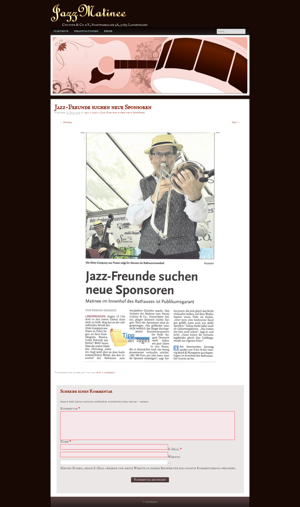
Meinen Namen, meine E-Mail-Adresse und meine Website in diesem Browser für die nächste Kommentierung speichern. (148, 468)
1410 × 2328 (91, 112)
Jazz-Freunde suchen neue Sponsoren (123, 112)
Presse (108, 31)
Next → (236, 122)
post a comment (105, 372)
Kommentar (70, 408)
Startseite (61, 31)
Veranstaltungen (86, 31)
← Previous (66, 122)
